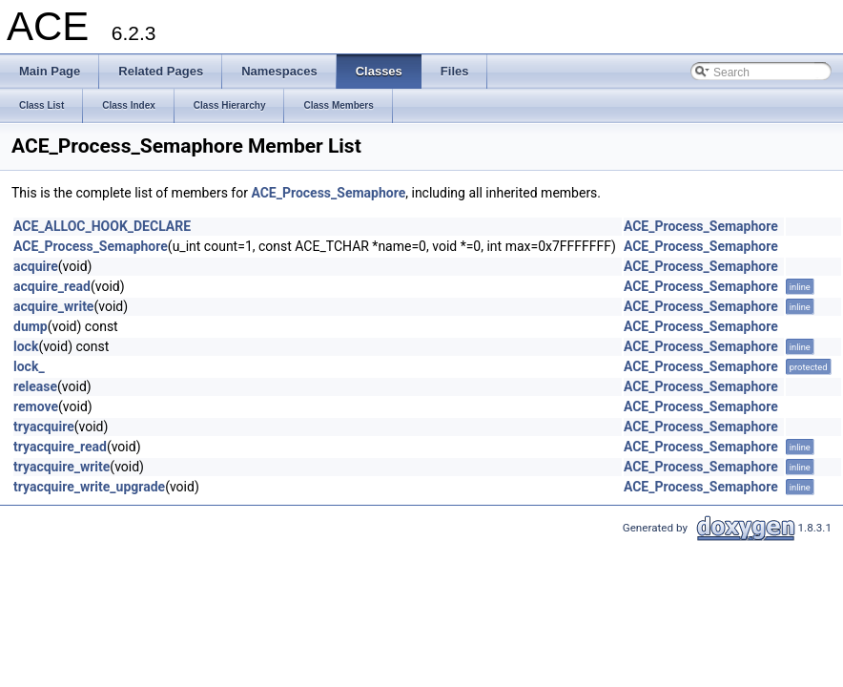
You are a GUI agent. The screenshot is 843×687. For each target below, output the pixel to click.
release (35, 386)
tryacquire (43, 426)
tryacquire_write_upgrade (89, 486)
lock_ (29, 366)
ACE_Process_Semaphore (328, 192)
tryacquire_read (60, 446)
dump (30, 326)
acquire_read (52, 286)
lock (25, 346)
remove (35, 406)
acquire (35, 266)
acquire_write (53, 306)
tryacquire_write (61, 466)
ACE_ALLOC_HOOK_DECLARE (102, 226)
